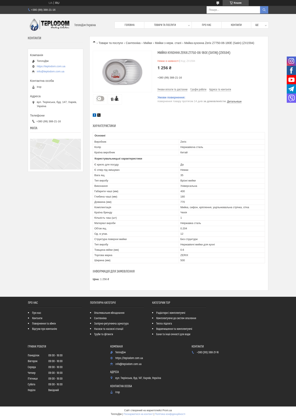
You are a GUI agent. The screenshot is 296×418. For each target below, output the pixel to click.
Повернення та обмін (44, 323)
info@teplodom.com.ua (50, 71)
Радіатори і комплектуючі (170, 313)
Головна (129, 25)
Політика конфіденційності (170, 414)
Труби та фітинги (103, 334)
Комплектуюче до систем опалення (176, 318)
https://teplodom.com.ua (51, 66)
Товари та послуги (165, 25)
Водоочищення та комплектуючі (174, 329)
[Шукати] (264, 10)
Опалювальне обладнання (109, 313)
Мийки (147, 43)
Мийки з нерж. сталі (168, 43)
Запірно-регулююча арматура (111, 323)
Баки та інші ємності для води (173, 334)
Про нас (206, 25)
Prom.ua (167, 410)
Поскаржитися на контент (138, 414)
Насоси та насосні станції (108, 329)
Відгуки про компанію (44, 329)
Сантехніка (133, 43)
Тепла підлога (164, 323)
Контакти (236, 25)
